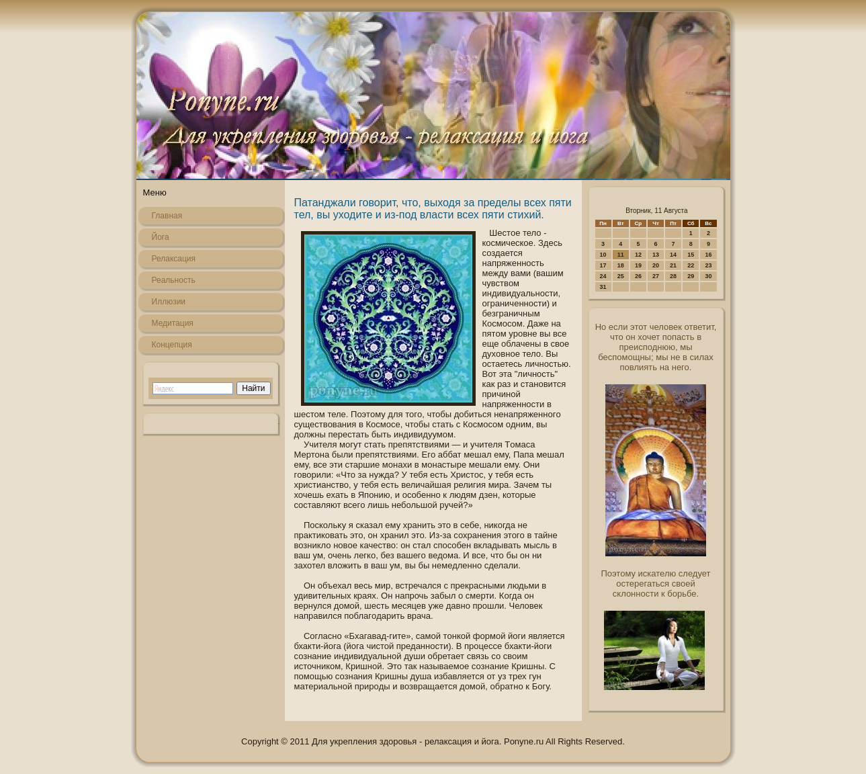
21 (673, 265)
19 (638, 265)
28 (673, 276)
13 (655, 254)
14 (673, 254)
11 (620, 254)
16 (708, 254)
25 (620, 276)
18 (620, 265)
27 (655, 276)
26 (638, 276)
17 (603, 265)
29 (690, 276)
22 (690, 265)
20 (655, 265)
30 (708, 276)
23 (708, 265)
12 (638, 254)
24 (603, 276)
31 (603, 287)
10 (603, 254)
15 (690, 254)
